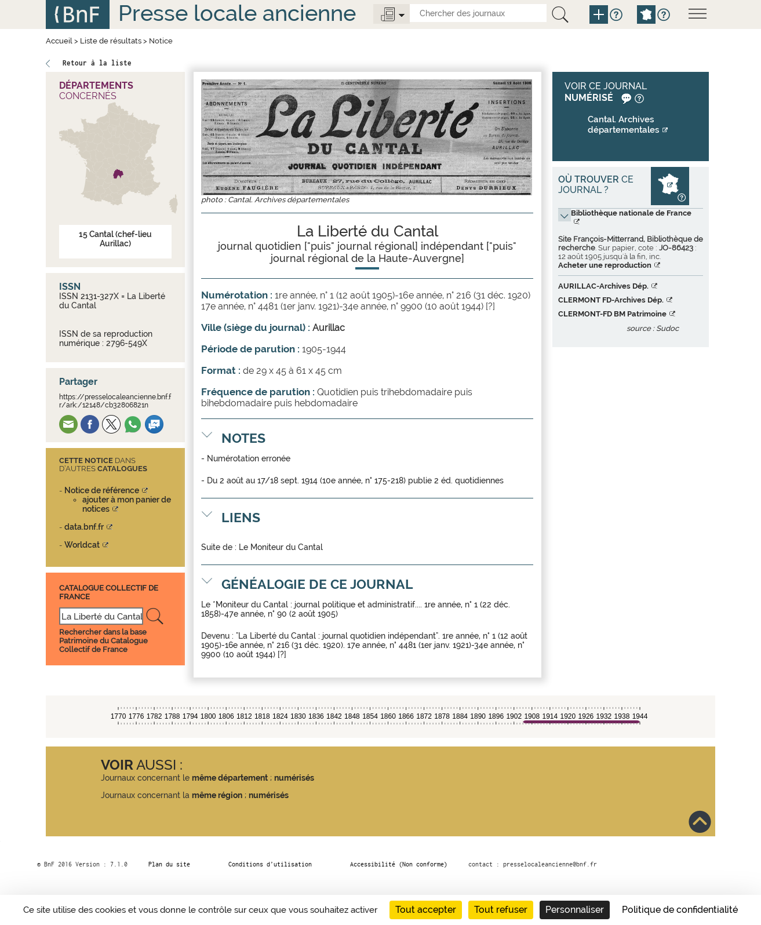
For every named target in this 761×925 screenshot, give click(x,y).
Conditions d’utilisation (270, 864)
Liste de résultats (110, 41)
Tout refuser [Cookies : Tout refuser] (500, 909)
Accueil (59, 41)
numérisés (294, 777)
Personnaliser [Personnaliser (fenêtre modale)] (574, 909)
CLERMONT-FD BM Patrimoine (612, 313)
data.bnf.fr (84, 526)
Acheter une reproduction (604, 265)
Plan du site (169, 864)
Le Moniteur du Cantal (281, 547)
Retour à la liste (97, 63)
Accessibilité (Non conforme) (398, 864)
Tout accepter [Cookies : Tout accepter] (425, 909)
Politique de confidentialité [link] (680, 909)
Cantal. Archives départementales (624, 124)
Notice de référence (101, 490)
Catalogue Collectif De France (108, 592)
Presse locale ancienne (237, 13)
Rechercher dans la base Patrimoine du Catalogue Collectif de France (103, 641)
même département (230, 777)
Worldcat (82, 544)
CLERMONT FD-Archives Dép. (611, 300)
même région (217, 795)
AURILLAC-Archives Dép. (603, 286)
